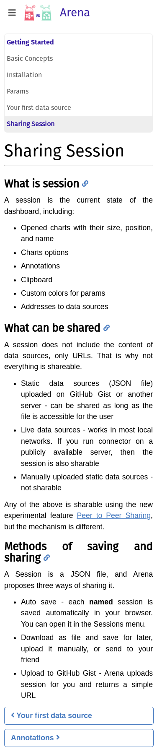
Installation (24, 75)
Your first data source (39, 108)
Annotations (35, 738)
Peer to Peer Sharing (114, 515)
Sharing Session (30, 124)
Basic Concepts (30, 58)
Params (17, 91)
